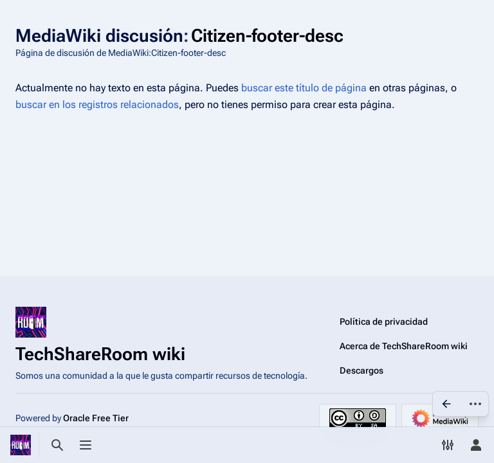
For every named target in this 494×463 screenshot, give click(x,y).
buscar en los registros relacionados (97, 104)
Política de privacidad (384, 321)
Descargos (361, 370)
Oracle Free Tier (96, 418)
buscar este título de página (304, 88)
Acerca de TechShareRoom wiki (404, 346)
